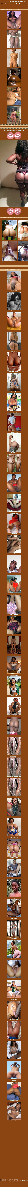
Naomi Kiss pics (14, 351)
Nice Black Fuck (14, 594)
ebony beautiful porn (14, 675)
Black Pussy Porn (14, 1019)
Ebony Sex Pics (14, 1120)
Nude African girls (14, 472)
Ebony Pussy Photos (14, 816)
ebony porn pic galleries (14, 796)
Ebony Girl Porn (14, 715)
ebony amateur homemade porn (14, 776)
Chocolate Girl (14, 492)
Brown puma (14, 654)
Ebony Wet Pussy (14, 1100)
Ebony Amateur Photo (14, 978)
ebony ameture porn (14, 735)
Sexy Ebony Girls (14, 1059)
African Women (14, 573)
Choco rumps (14, 999)
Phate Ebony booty (14, 1039)
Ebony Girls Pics (14, 290)
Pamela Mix (14, 1080)
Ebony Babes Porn (14, 857)
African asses (14, 695)
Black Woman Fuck (14, 837)
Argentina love (14, 938)
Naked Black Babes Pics (14, 371)
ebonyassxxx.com (14, 877)
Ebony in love (14, 533)
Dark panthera (14, 452)
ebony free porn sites (14, 756)
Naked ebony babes (14, 513)
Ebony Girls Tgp (14, 330)
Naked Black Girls (14, 432)
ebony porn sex (14, 918)
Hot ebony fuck (14, 391)
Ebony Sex (14, 634)
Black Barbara (14, 310)
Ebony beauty (14, 411)
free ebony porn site (14, 897)
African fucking (14, 958)
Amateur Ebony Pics (14, 553)
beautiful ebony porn (14, 614)
